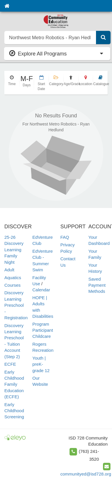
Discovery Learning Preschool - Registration (16, 305)
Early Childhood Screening (14, 410)
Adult (9, 269)
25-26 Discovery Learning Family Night (14, 250)
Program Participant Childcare (42, 330)
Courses (12, 285)
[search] (50, 37)
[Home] (6, 6)
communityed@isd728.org (86, 473)
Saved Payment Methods (97, 285)
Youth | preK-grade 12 (40, 364)
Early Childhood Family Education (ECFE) (14, 384)
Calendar (41, 289)
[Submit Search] (103, 37)
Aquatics (12, 277)
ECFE (10, 364)
